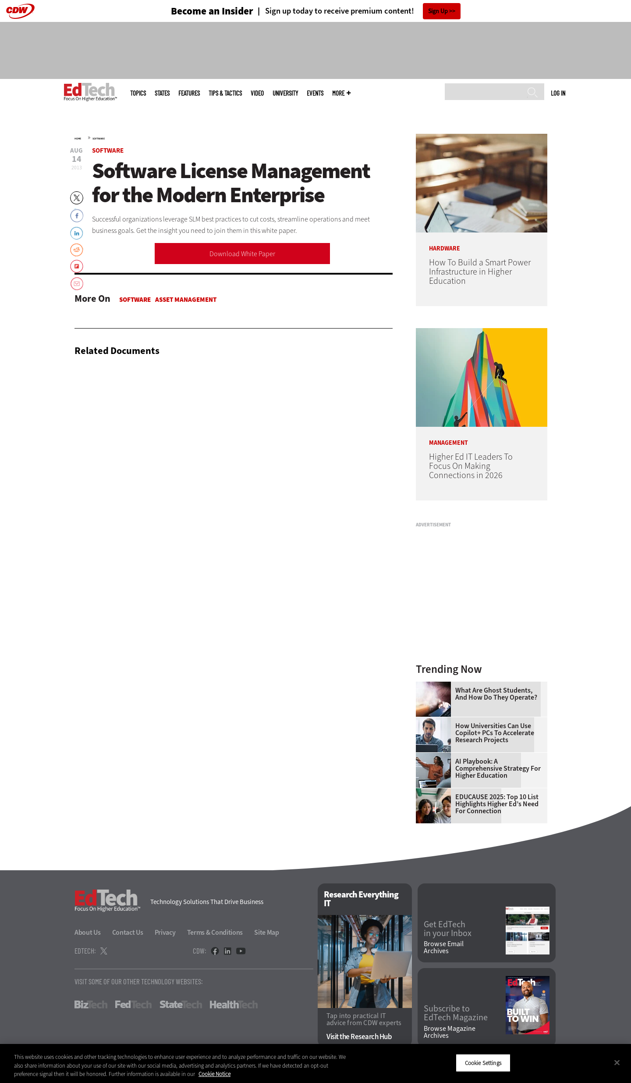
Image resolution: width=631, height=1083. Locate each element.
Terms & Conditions (215, 932)
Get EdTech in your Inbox (447, 929)
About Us (87, 932)
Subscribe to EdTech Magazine (456, 1013)
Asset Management (185, 299)
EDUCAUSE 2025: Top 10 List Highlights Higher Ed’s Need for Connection (497, 804)
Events (315, 93)
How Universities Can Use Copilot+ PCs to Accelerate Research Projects (494, 732)
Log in (558, 93)
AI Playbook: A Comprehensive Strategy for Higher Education (498, 768)
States (162, 93)
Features (189, 93)
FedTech (133, 1004)
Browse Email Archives (444, 947)
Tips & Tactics (225, 93)
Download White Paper (242, 253)
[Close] (617, 1062)
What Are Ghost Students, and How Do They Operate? (496, 694)
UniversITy (285, 93)
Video (257, 93)
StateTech (181, 1004)
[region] (315, 1063)
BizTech (90, 1004)
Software (98, 138)
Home (77, 138)
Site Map (266, 932)
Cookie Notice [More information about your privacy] (214, 1074)
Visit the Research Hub (359, 1036)
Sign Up (438, 11)
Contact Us (127, 932)
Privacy (165, 932)
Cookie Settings (483, 1062)
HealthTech (234, 1004)
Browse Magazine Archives (449, 1032)
